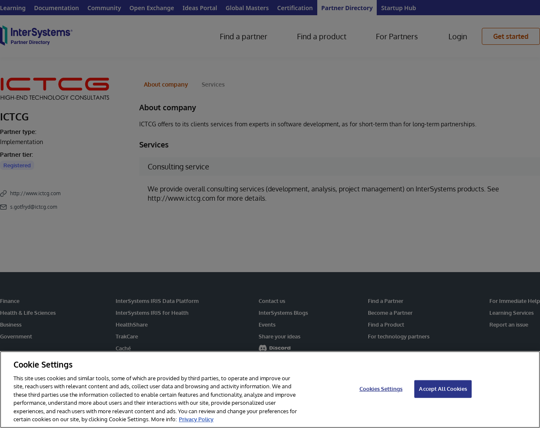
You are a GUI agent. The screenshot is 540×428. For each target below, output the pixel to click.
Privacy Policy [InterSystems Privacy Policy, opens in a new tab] (196, 419)
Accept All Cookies (443, 388)
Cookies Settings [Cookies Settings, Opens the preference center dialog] (380, 388)
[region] (270, 389)
